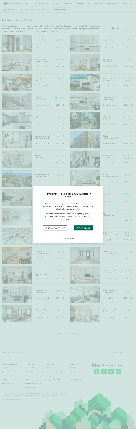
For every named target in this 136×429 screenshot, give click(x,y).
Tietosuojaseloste (67, 238)
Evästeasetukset (79, 216)
